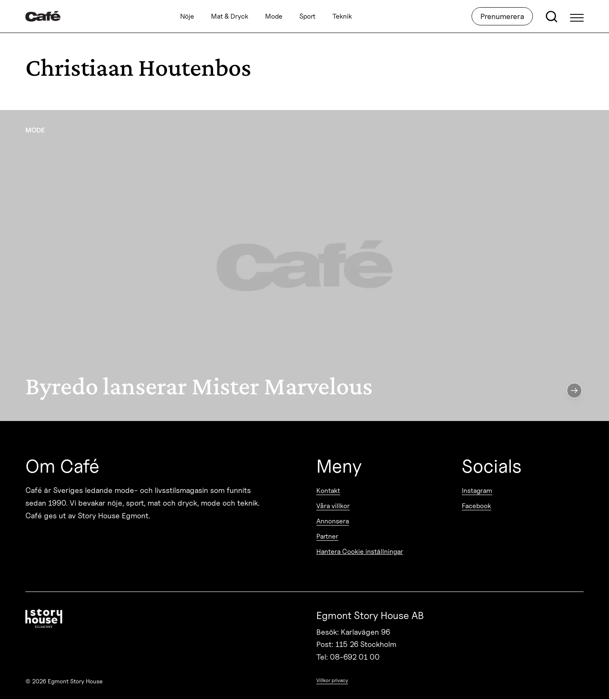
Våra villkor (333, 506)
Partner (327, 536)
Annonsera (332, 521)
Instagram (477, 491)
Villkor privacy (332, 680)
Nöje (187, 16)
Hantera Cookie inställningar (359, 552)
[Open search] (551, 16)
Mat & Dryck (229, 16)
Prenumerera (502, 16)
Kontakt (328, 491)
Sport (307, 16)
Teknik (342, 16)
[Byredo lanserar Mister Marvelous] (304, 265)
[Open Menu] (577, 16)
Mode (274, 16)
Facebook (476, 506)
